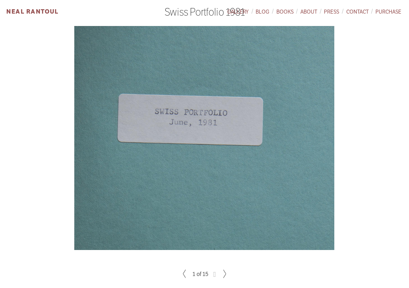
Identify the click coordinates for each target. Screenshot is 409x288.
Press (331, 11)
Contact (357, 11)
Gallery (238, 11)
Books (285, 11)
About (308, 11)
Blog (262, 11)
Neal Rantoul (32, 11)
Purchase (388, 11)
